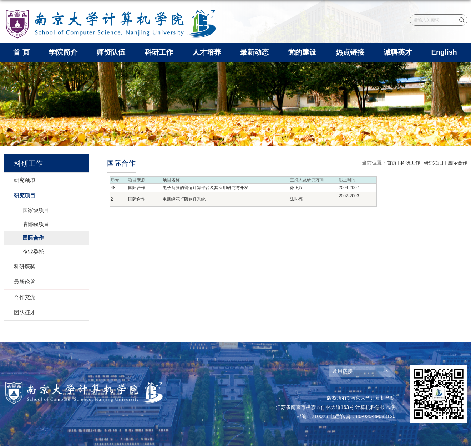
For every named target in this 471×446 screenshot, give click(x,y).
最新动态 (254, 52)
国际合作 (457, 163)
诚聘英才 (398, 52)
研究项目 (434, 163)
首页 (392, 163)
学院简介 (63, 52)
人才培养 (206, 52)
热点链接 (350, 52)
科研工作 (159, 52)
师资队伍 (111, 52)
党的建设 (302, 52)
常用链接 (343, 371)
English (444, 52)
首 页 (21, 52)
